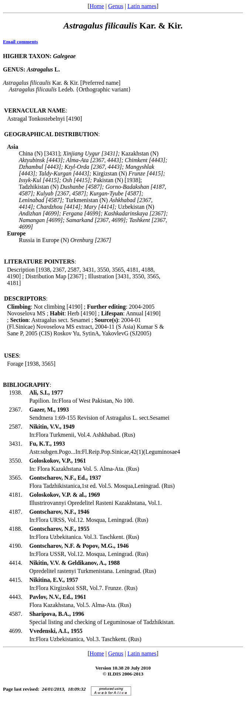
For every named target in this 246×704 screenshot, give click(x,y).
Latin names (142, 6)
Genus (115, 6)
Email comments (20, 41)
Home (96, 6)
